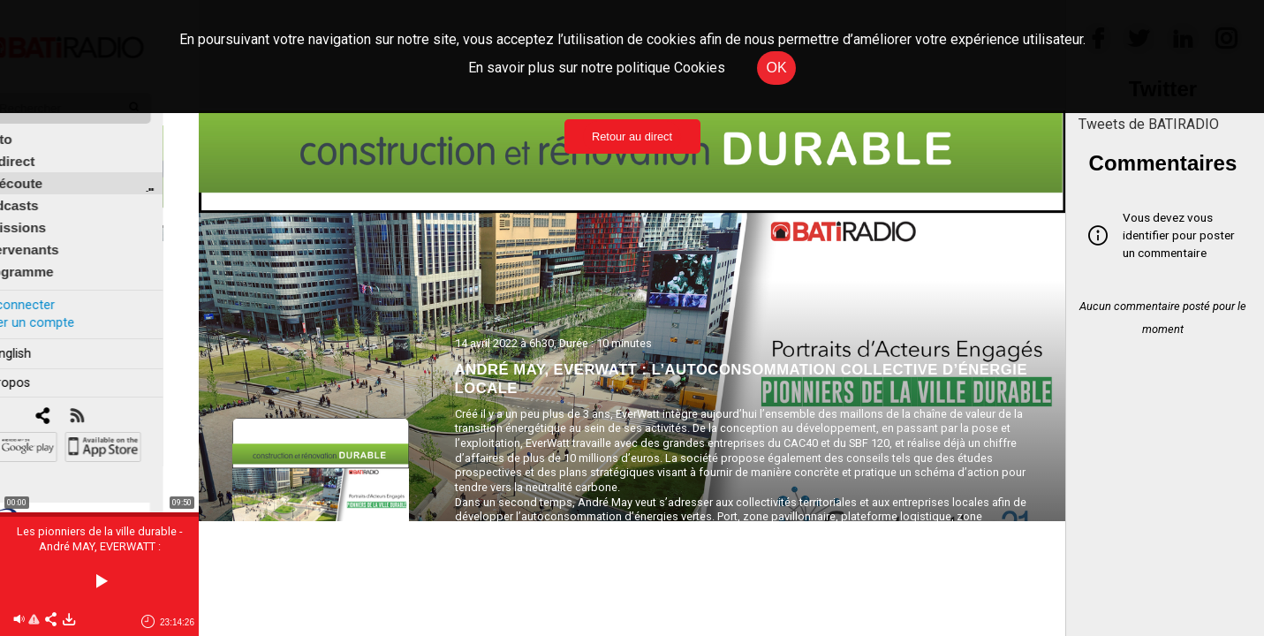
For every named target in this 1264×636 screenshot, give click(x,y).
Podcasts (44, 191)
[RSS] (112, 402)
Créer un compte (61, 307)
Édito (31, 124)
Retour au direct (632, 136)
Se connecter (51, 290)
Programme (51, 257)
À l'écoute (46, 169)
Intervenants (54, 235)
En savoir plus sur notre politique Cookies (596, 67)
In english (39, 338)
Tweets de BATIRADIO (1149, 124)
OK (776, 67)
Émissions (48, 213)
